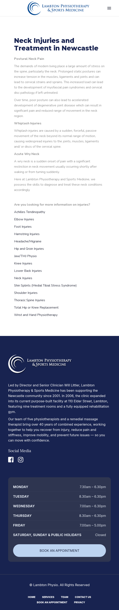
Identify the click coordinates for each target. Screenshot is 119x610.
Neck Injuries (23, 278)
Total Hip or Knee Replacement (36, 307)
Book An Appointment (52, 601)
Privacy (79, 601)
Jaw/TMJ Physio (25, 256)
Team (64, 596)
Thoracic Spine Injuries (29, 300)
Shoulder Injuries (26, 293)
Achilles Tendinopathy (29, 212)
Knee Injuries (23, 263)
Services (48, 596)
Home (32, 596)
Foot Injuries (23, 226)
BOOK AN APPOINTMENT (59, 551)
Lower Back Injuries (28, 271)
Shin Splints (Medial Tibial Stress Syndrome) (45, 285)
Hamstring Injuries (27, 234)
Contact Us (83, 596)
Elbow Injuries (24, 219)
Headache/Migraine (27, 241)
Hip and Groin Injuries (29, 248)
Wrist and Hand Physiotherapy (36, 315)
